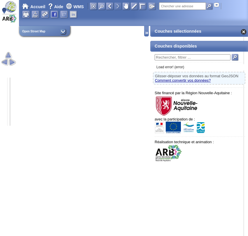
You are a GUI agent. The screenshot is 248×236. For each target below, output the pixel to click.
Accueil (33, 6)
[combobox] (216, 4)
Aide (56, 6)
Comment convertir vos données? (183, 80)
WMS (75, 6)
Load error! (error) (170, 67)
